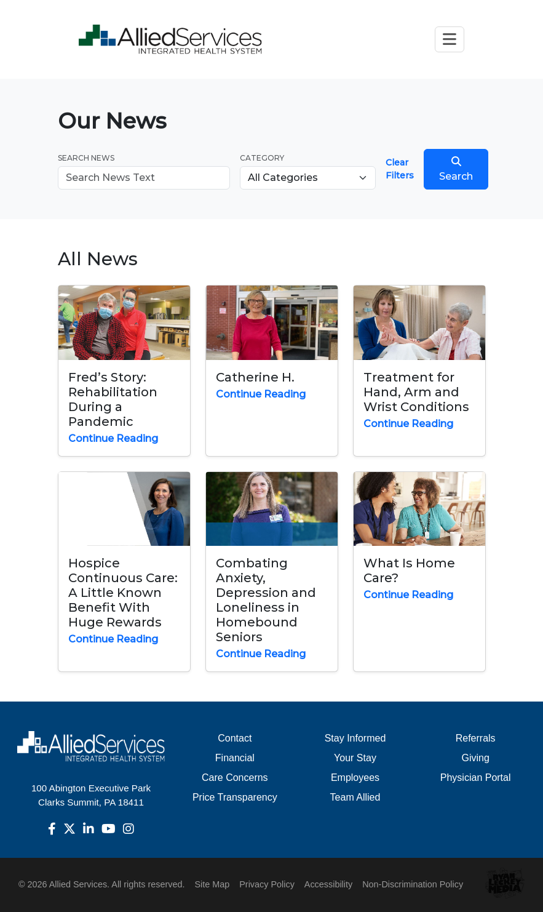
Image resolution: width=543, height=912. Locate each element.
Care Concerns (235, 777)
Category (262, 157)
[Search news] (144, 178)
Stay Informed (355, 738)
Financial (235, 758)
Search (456, 169)
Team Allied (355, 797)
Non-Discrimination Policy (412, 884)
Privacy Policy (267, 884)
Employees (355, 777)
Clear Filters (400, 169)
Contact (235, 738)
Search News (86, 157)
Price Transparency (234, 797)
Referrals (476, 738)
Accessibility (328, 884)
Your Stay (355, 758)
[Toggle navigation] (449, 39)
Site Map (211, 884)
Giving (475, 758)
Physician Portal (475, 777)
